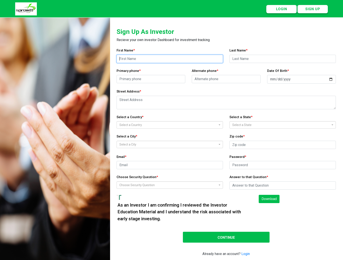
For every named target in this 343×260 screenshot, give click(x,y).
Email (121, 157)
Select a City (126, 136)
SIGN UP (312, 9)
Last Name (237, 50)
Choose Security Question (136, 177)
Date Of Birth (277, 71)
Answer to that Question (248, 177)
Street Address (128, 91)
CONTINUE (226, 237)
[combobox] (170, 125)
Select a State (240, 117)
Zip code (236, 136)
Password (237, 157)
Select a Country (129, 117)
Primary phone (128, 71)
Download (269, 199)
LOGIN (281, 9)
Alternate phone (204, 71)
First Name (125, 50)
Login (245, 254)
